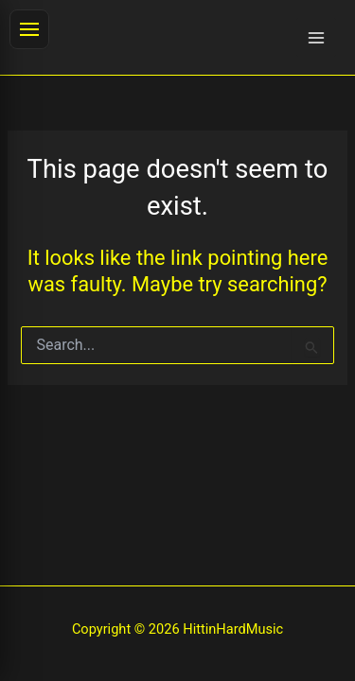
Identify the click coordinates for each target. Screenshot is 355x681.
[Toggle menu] (29, 29)
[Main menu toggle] (316, 38)
